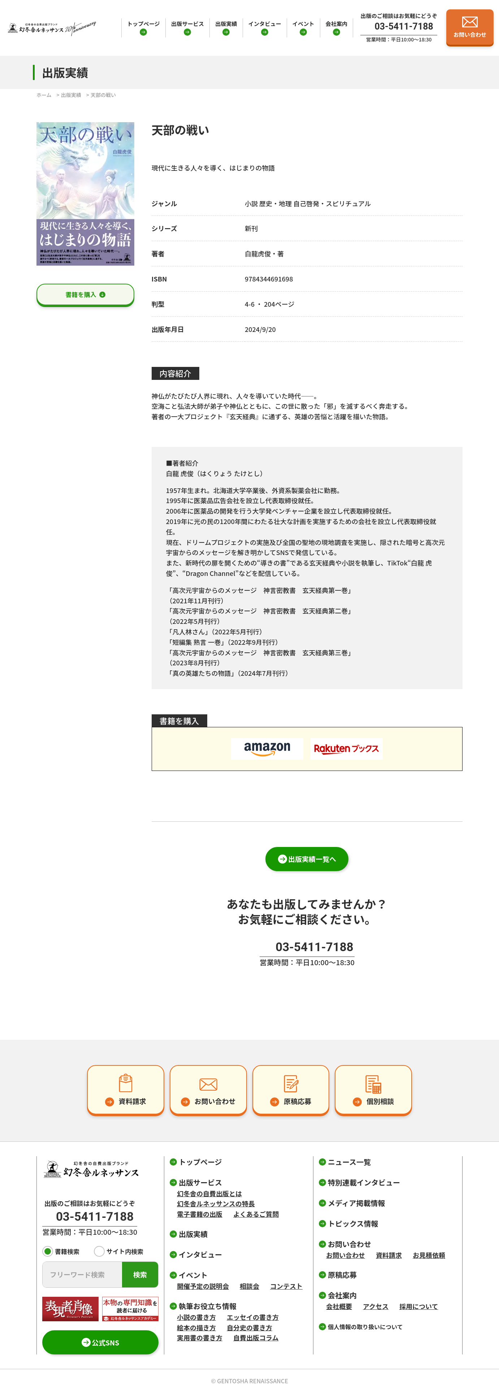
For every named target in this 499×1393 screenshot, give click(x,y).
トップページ (143, 23)
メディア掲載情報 (356, 1203)
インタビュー (264, 23)
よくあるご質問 (256, 1214)
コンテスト (286, 1286)
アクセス (376, 1306)
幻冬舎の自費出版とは (209, 1193)
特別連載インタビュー (364, 1182)
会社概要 (339, 1306)
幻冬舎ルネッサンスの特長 (216, 1203)
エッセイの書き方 (253, 1317)
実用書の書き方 (199, 1337)
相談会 (249, 1286)
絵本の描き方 (196, 1327)
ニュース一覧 (349, 1162)
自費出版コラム (255, 1337)
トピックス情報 (353, 1223)
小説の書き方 (196, 1317)
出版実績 (226, 23)
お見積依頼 (429, 1255)
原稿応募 (342, 1274)
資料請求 (389, 1255)
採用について (418, 1306)
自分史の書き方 (249, 1327)
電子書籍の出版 (199, 1214)
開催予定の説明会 (203, 1286)
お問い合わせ (345, 1255)
